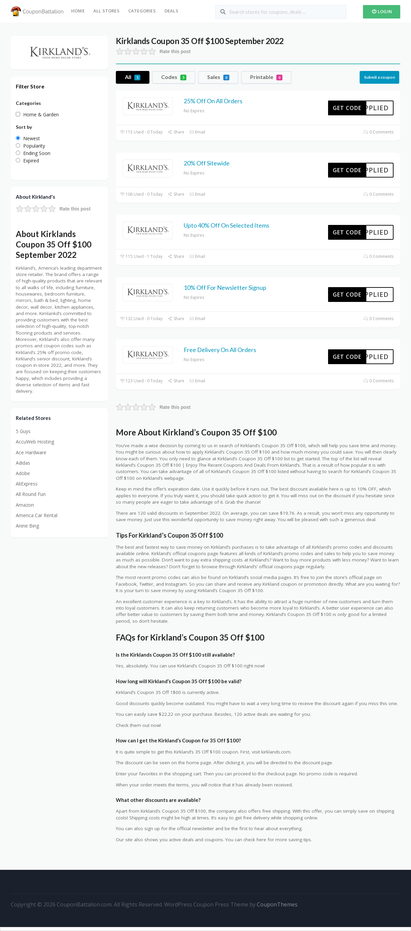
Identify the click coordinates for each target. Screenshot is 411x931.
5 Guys (23, 431)
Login (381, 11)
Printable (266, 77)
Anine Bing (27, 525)
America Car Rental (36, 515)
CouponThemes (277, 904)
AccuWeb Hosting (35, 441)
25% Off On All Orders (213, 101)
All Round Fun (31, 494)
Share (176, 132)
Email (197, 132)
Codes (173, 77)
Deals (171, 11)
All (132, 77)
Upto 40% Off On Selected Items (226, 225)
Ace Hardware (31, 452)
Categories (142, 11)
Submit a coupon (379, 77)
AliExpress (27, 483)
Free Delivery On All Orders (220, 349)
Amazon (25, 505)
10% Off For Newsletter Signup (225, 287)
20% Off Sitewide (207, 163)
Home (78, 11)
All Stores (106, 11)
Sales (218, 77)
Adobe (23, 473)
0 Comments (379, 132)
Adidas (23, 463)
